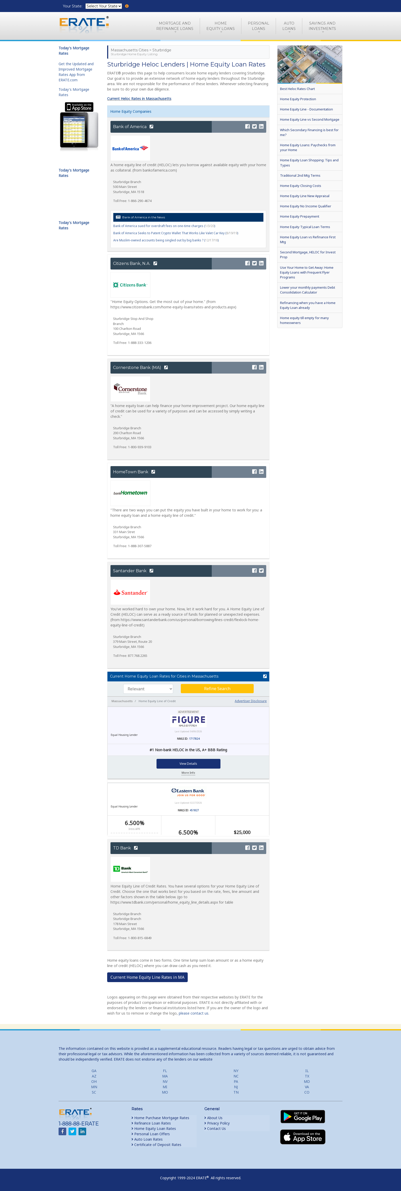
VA (307, 1086)
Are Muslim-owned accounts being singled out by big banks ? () (166, 240)
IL (307, 1070)
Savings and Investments (322, 26)
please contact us (193, 1013)
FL (165, 1070)
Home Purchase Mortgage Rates (160, 1117)
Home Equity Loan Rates (153, 1128)
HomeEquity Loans (220, 26)
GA (94, 1070)
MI (165, 1086)
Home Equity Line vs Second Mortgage (309, 119)
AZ (94, 1076)
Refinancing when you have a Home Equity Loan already (308, 305)
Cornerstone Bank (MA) (140, 367)
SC (94, 1092)
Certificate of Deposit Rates (156, 1144)
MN (94, 1086)
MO (165, 1092)
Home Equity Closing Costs (300, 185)
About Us (213, 1117)
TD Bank (125, 848)
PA (236, 1081)
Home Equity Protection (298, 99)
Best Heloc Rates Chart (297, 88)
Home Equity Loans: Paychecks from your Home (308, 147)
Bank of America (133, 126)
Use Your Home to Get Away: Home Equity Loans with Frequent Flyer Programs (306, 272)
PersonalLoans (258, 26)
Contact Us (215, 1128)
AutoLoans (289, 26)
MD (307, 1081)
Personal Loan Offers (150, 1133)
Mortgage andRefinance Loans (174, 26)
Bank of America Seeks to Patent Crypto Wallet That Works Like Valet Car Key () (175, 233)
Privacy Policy (217, 1123)
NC (236, 1076)
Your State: (73, 6)
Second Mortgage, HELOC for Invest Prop (308, 254)
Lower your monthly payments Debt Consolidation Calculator (307, 290)
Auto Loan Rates (147, 1139)
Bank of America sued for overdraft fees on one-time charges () (164, 226)
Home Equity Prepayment (299, 216)
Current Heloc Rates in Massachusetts (139, 98)
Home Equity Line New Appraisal (304, 196)
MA (165, 1076)
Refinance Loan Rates (151, 1123)
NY (235, 1070)
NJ (236, 1086)
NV (165, 1081)
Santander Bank (133, 570)
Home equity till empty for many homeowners (304, 320)
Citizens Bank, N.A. (135, 263)
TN (236, 1092)
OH (94, 1081)
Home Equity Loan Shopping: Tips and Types (309, 162)
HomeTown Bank (134, 471)
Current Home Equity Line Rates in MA (147, 977)
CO (306, 1092)
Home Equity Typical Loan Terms (305, 226)
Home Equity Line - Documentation (306, 109)
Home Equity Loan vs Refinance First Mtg (308, 239)
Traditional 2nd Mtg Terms (300, 175)
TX (307, 1076)
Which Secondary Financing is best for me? (309, 132)
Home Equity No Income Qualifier (305, 206)
